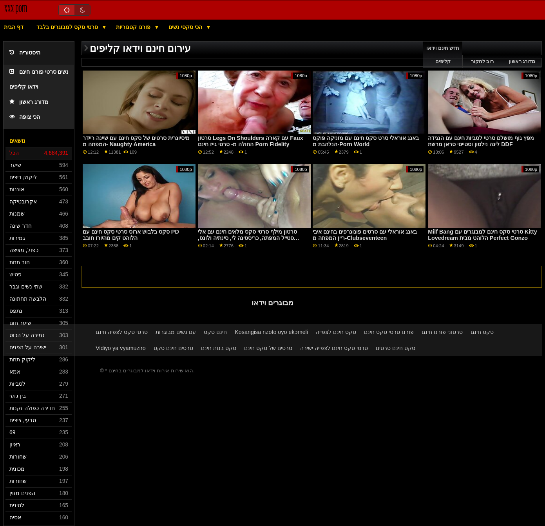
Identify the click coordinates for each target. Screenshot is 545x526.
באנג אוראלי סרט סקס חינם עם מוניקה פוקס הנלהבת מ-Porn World (366, 141)
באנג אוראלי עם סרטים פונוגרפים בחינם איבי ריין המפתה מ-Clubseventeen (365, 235)
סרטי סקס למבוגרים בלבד (68, 27)
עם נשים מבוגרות (176, 332)
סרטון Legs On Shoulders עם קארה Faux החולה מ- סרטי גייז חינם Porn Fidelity (250, 141)
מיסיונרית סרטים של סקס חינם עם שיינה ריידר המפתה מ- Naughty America (136, 141)
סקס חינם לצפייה (336, 332)
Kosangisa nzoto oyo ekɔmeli (271, 332)
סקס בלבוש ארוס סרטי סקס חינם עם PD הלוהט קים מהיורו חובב (131, 235)
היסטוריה (24, 53)
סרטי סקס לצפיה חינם (122, 332)
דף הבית (14, 27)
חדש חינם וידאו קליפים (443, 54)
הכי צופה (24, 117)
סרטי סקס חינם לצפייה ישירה (334, 348)
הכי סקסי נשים (186, 27)
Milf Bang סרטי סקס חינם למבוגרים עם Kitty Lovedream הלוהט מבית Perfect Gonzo (482, 235)
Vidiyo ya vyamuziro (120, 348)
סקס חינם (482, 332)
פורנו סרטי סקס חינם (389, 332)
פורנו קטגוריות (134, 27)
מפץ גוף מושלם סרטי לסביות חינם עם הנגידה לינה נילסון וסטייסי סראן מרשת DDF (481, 141)
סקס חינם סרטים (395, 348)
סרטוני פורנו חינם (442, 332)
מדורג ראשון (29, 102)
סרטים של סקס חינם (268, 348)
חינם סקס (215, 332)
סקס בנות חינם (218, 348)
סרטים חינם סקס (173, 348)
